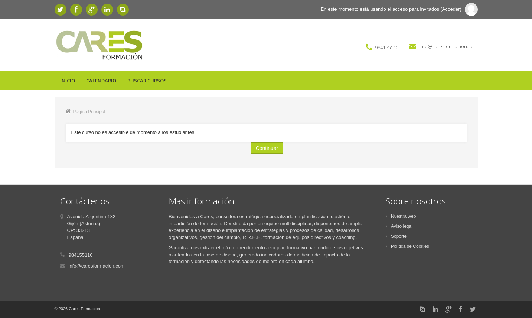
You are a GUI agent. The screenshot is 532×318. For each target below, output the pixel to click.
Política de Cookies (407, 246)
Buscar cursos (147, 80)
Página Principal (89, 111)
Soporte (396, 236)
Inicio (67, 80)
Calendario (101, 80)
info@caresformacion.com (448, 46)
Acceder (451, 9)
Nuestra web (401, 216)
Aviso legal (399, 226)
